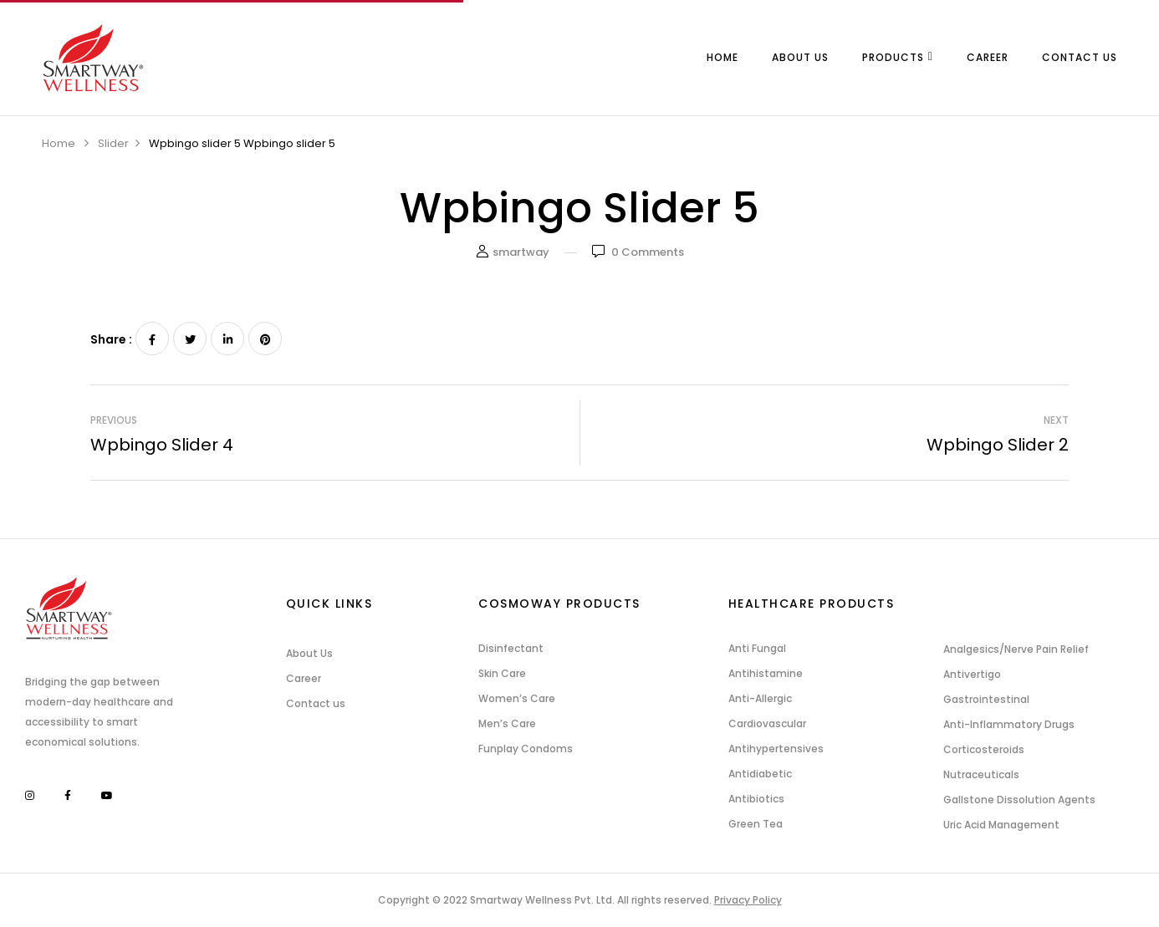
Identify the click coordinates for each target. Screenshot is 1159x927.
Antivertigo (972, 674)
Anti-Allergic (760, 698)
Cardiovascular (767, 723)
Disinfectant (511, 648)
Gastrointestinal (986, 699)
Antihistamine (765, 673)
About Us (309, 653)
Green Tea (755, 824)
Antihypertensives (776, 748)
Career (303, 678)
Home (58, 143)
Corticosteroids (983, 749)
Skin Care (502, 673)
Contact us (315, 703)
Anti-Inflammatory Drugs (1009, 724)
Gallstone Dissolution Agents (1019, 799)
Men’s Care (507, 723)
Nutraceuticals (981, 774)
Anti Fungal (757, 648)
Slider (113, 143)
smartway (521, 252)
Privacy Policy (748, 900)
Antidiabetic (760, 774)
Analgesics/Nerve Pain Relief (1016, 649)
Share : (111, 339)
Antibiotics (756, 799)
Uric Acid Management (1001, 824)
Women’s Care (516, 698)
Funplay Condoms (525, 748)
